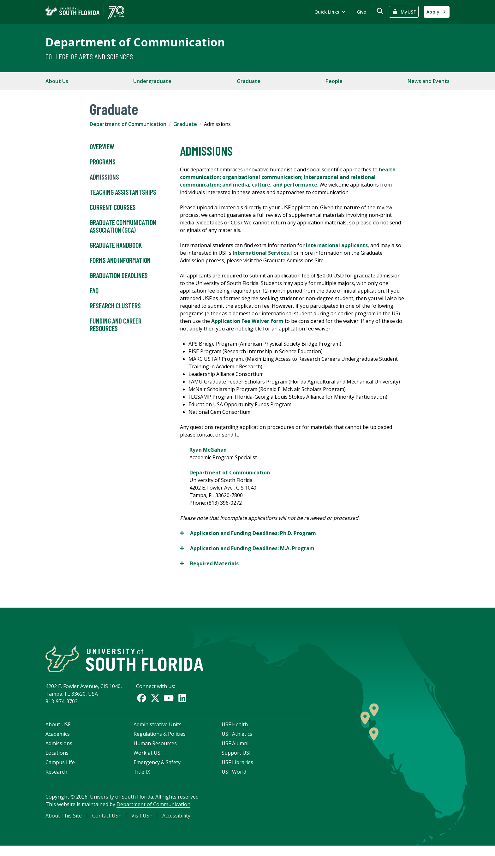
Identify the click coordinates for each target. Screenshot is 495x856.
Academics (57, 741)
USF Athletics (237, 741)
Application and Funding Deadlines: (248, 533)
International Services (261, 252)
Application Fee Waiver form (247, 321)
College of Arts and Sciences (89, 56)
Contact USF (106, 823)
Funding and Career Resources (115, 324)
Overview (102, 147)
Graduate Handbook (116, 245)
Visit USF (141, 823)
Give (361, 12)
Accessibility (176, 823)
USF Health (235, 731)
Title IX (142, 779)
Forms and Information (120, 260)
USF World (234, 779)
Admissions (104, 177)
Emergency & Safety (157, 769)
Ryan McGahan (208, 449)
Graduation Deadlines (119, 275)
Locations (57, 760)
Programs (103, 162)
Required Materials (209, 563)
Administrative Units (158, 731)
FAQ (94, 290)
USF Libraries (237, 769)
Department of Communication (135, 42)
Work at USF (148, 760)
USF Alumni (235, 750)
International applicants (337, 245)
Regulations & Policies (160, 741)
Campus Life (60, 769)
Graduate (248, 81)
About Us (56, 81)
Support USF (237, 760)
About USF (57, 731)
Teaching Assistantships (123, 192)
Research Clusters (115, 306)
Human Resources (155, 750)
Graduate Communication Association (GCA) (123, 226)
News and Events (429, 81)
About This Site (63, 823)
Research (56, 779)
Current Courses (113, 207)
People (334, 81)
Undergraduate (152, 81)
